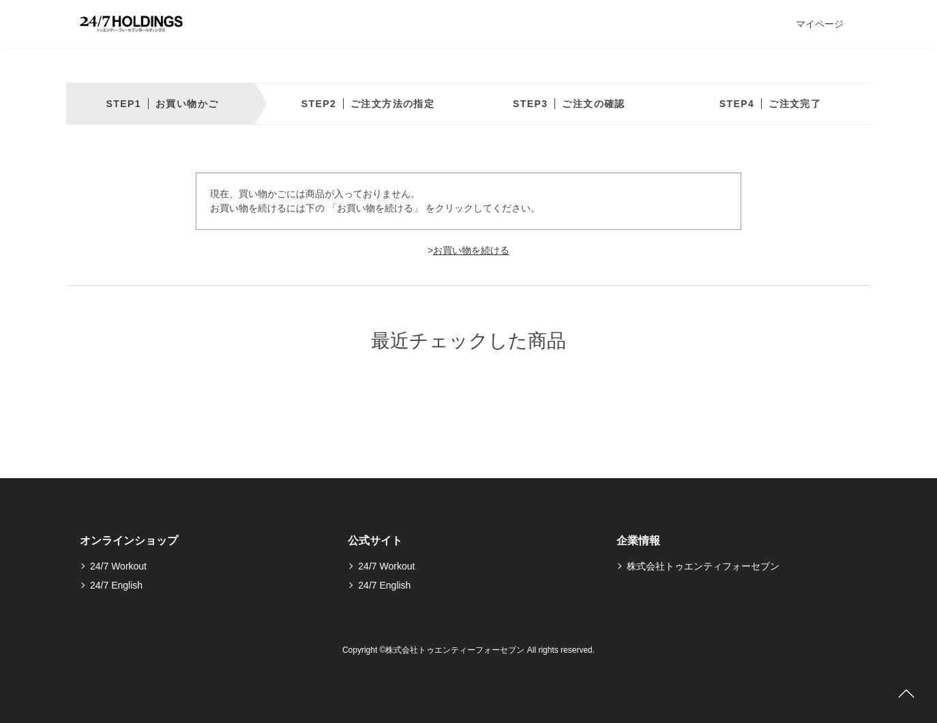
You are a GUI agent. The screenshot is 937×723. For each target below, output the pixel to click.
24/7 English (116, 585)
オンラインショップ (129, 540)
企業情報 (638, 540)
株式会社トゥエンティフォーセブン (703, 566)
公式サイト (375, 540)
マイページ (820, 23)
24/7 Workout (118, 566)
